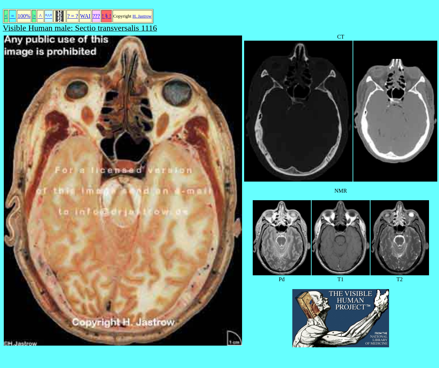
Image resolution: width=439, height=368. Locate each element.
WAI (85, 16)
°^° (48, 16)
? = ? (72, 16)
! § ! (106, 16)
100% (24, 16)
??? (96, 16)
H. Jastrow (142, 16)
